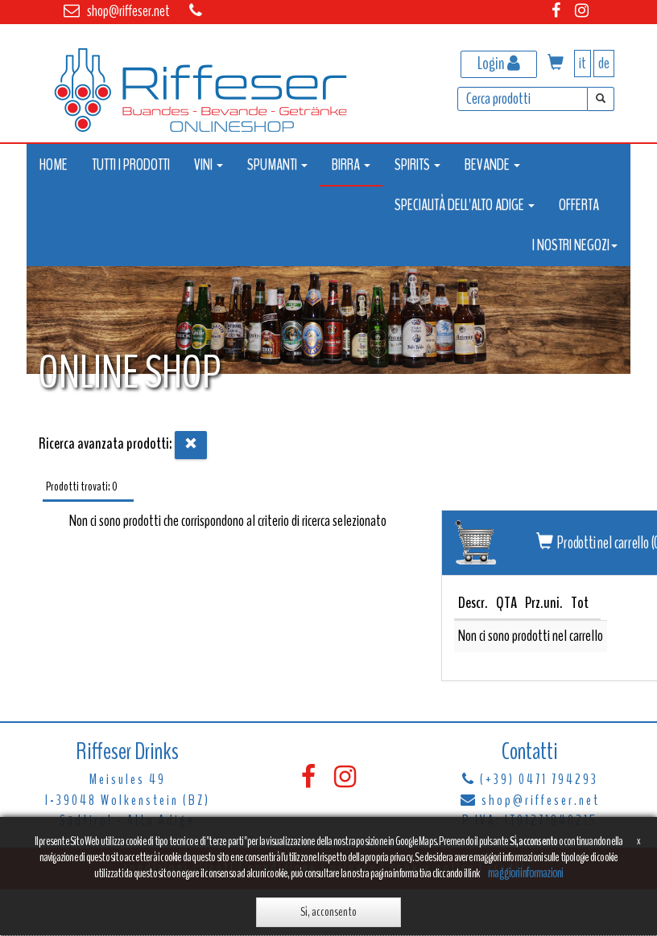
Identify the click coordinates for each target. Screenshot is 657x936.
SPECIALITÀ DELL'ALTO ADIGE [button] (465, 205)
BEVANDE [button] (492, 164)
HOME (53, 164)
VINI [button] (208, 164)
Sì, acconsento (328, 912)
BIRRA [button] (351, 164)
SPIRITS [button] (417, 164)
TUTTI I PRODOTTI (131, 164)
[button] (556, 64)
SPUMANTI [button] (277, 164)
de (603, 63)
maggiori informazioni (525, 873)
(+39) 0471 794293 (539, 779)
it (582, 63)
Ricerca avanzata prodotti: (105, 443)
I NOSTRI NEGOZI (575, 245)
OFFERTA (579, 205)
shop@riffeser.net (128, 11)
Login (498, 63)
